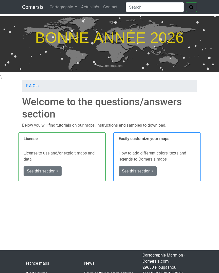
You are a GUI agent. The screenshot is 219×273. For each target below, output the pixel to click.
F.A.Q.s (32, 85)
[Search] (155, 7)
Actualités (90, 7)
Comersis (33, 7)
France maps (37, 263)
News (89, 263)
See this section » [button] (42, 171)
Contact (110, 7)
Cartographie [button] (62, 7)
